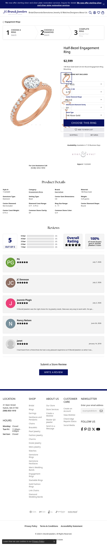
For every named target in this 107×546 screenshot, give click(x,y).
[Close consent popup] (54, 541)
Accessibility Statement (71, 526)
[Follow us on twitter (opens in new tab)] (93, 429)
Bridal (31, 12)
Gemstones (48, 12)
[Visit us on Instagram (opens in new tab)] (89, 429)
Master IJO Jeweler (51, 420)
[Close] (103, 4)
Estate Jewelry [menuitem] (35, 443)
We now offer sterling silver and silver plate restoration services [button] (69, 4)
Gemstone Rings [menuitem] (33, 455)
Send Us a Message (50, 427)
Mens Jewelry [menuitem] (35, 447)
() (56, 236)
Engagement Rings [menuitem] (34, 475)
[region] (32, 102)
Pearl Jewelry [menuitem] (34, 431)
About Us (83, 12)
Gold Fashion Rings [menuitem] (35, 485)
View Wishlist (69, 415)
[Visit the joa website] (50, 512)
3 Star (23, 241)
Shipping (74, 135)
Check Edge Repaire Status (70, 420)
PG (18, 259)
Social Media (69, 425)
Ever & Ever (59, 192)
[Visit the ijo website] (42, 512)
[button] (90, 12)
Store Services (52, 409)
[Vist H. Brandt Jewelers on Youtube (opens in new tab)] (98, 429)
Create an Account (68, 409)
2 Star (23, 244)
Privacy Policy (31, 526)
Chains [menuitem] (32, 423)
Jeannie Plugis (24, 300)
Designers (74, 12)
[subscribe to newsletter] (101, 410)
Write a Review (53, 372)
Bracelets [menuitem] (33, 427)
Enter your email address (92, 405)
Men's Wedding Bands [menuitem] (36, 468)
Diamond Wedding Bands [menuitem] (36, 495)
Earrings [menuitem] (32, 413)
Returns (94, 135)
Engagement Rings (12, 22)
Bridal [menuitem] (31, 405)
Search (13, 35)
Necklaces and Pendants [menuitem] (35, 418)
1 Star (23, 247)
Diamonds (38, 12)
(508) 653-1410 (38, 167)
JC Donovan (23, 279)
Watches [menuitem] (32, 450)
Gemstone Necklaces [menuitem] (33, 462)
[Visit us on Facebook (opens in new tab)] (82, 429)
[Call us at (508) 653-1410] (9, 410)
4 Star (23, 238)
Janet (19, 340)
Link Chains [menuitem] (34, 490)
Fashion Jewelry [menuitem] (36, 435)
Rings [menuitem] (31, 409)
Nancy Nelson (24, 320)
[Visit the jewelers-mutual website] (72, 512)
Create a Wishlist (50, 414)
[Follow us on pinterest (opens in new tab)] (85, 429)
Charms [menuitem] (32, 439)
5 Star (23, 236)
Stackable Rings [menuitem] (36, 480)
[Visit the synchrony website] (60, 512)
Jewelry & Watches (61, 12)
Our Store (50, 405)
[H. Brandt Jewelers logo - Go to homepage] (15, 12)
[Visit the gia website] (33, 512)
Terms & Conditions (49, 526)
